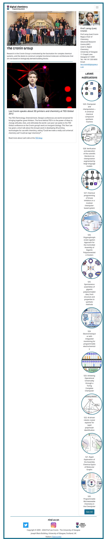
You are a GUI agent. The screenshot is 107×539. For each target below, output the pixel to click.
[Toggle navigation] (97, 7)
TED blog (38, 138)
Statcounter (56, 537)
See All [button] (89, 511)
